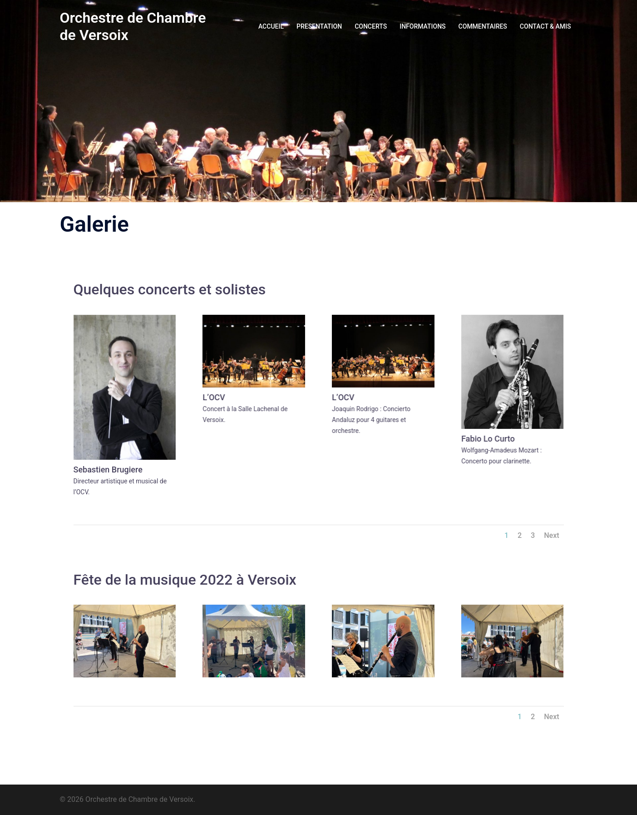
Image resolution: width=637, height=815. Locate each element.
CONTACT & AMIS (545, 26)
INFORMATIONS (422, 26)
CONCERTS (371, 26)
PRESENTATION (319, 26)
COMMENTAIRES (483, 26)
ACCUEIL (271, 26)
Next (551, 535)
